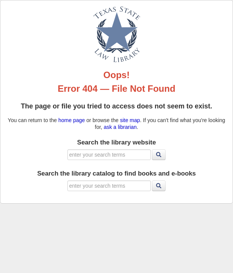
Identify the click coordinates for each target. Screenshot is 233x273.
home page (71, 120)
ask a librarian (120, 127)
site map (130, 120)
